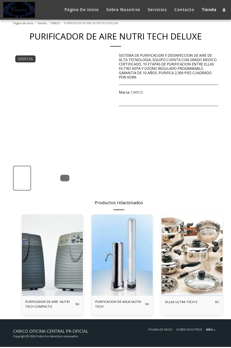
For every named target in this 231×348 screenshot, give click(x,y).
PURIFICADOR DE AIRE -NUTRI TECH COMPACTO (50, 305)
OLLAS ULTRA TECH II (183, 302)
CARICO (55, 23)
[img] (52, 255)
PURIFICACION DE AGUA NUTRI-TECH (115, 305)
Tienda (41, 23)
